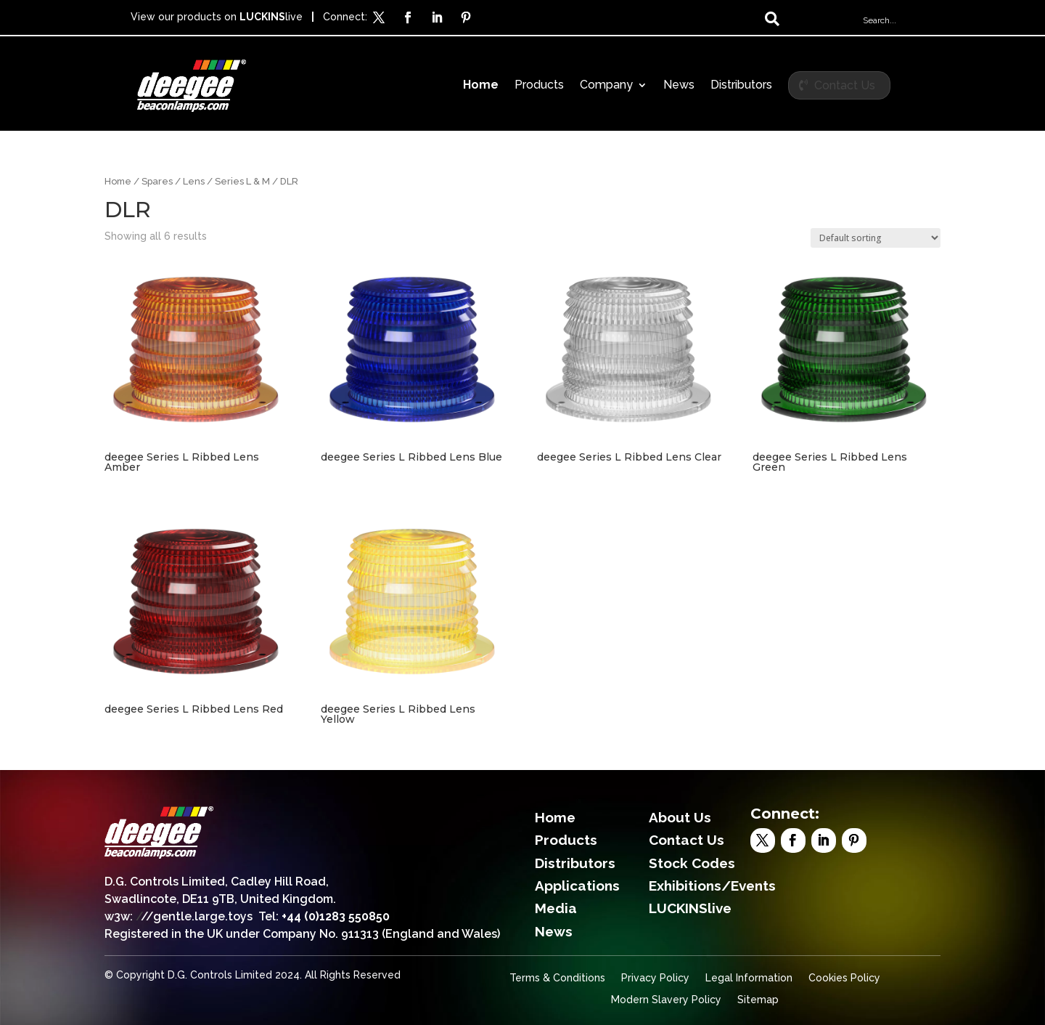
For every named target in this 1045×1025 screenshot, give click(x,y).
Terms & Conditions (557, 978)
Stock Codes (692, 863)
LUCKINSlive (690, 908)
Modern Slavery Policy (666, 999)
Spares (157, 181)
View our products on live (217, 17)
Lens (194, 181)
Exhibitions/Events (712, 886)
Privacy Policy (655, 978)
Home (481, 86)
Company (606, 86)
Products (539, 86)
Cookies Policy (844, 978)
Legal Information (748, 978)
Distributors (741, 86)
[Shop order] (875, 238)
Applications (577, 886)
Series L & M (242, 181)
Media (556, 908)
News (678, 86)
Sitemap (758, 999)
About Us (680, 817)
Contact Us (844, 85)
